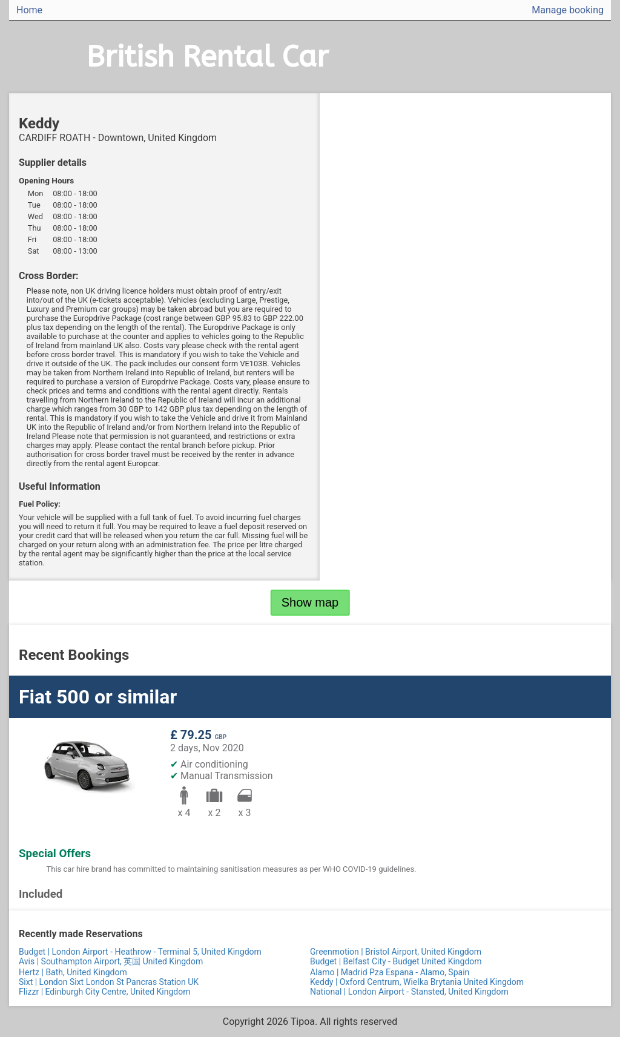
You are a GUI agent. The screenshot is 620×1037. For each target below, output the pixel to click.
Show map (310, 602)
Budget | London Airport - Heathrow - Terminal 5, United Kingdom (140, 951)
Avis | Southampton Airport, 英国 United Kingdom (111, 961)
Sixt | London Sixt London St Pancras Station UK (109, 982)
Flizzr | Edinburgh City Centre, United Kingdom (104, 991)
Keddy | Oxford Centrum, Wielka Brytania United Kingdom (417, 982)
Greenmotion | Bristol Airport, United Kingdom (395, 951)
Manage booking (568, 10)
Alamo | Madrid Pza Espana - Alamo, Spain (389, 972)
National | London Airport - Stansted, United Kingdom (409, 991)
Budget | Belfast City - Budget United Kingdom (396, 961)
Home (29, 10)
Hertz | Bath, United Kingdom (73, 972)
